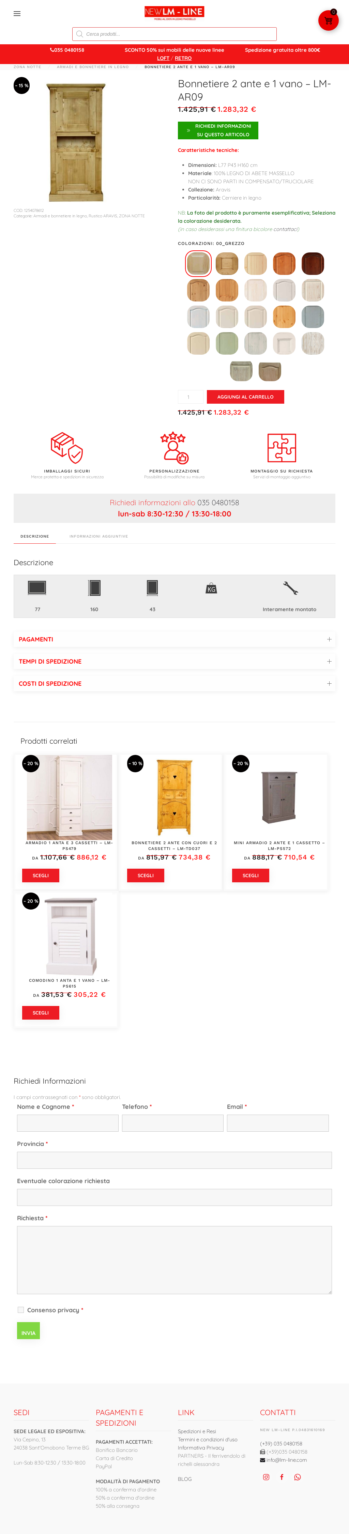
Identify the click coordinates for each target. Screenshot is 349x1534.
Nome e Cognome (45, 1107)
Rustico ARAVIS (103, 215)
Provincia (32, 1144)
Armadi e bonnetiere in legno (60, 215)
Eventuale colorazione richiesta (63, 1181)
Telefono (137, 1107)
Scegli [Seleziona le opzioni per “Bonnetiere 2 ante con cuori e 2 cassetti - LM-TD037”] (146, 875)
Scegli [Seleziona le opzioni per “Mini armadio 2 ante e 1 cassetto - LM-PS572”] (251, 875)
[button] (17, 13)
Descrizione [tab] (34, 536)
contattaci (285, 229)
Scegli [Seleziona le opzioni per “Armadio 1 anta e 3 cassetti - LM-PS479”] (41, 875)
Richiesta (32, 1218)
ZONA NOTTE (132, 215)
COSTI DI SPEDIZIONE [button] (50, 683)
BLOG (185, 1479)
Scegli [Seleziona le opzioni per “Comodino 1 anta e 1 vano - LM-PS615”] (41, 1013)
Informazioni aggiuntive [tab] (99, 536)
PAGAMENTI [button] (36, 639)
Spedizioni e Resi (197, 1431)
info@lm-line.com (283, 1460)
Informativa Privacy (201, 1447)
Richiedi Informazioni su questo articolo (218, 130)
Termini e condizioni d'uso (208, 1439)
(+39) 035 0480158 (281, 1443)
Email (237, 1107)
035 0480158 (218, 502)
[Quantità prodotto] (190, 397)
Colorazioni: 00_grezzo (211, 243)
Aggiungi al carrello (245, 397)
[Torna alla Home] (174, 13)
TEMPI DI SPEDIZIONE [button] (50, 661)
